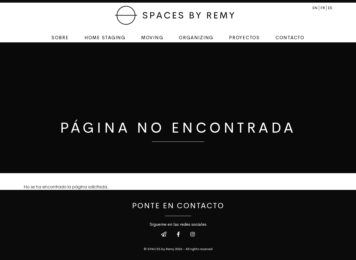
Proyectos (244, 38)
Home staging (104, 38)
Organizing (196, 38)
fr (322, 7)
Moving (152, 38)
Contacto (290, 38)
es (330, 7)
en (315, 7)
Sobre (60, 38)
